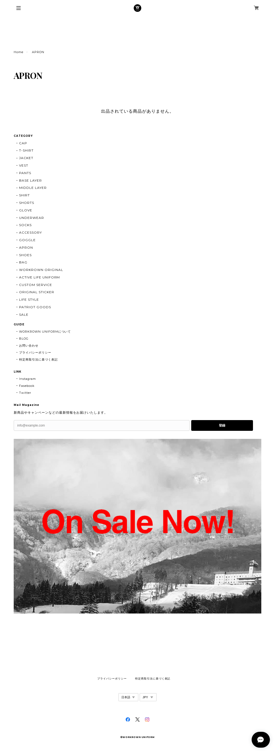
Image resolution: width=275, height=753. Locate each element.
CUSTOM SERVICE (35, 285)
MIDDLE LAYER (33, 188)
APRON (26, 247)
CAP (23, 143)
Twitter (25, 393)
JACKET (26, 158)
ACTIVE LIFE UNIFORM (39, 277)
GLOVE (25, 210)
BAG (23, 262)
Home (18, 52)
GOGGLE (27, 240)
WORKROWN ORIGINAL (41, 270)
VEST (23, 165)
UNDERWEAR (31, 218)
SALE (23, 315)
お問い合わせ (28, 345)
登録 (222, 425)
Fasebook (27, 386)
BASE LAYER (30, 180)
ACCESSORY (30, 232)
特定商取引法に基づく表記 (38, 359)
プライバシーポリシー (35, 352)
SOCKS (25, 225)
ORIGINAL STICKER (36, 292)
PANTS (25, 173)
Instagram (27, 379)
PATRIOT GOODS (35, 307)
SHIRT (24, 195)
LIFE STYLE (29, 299)
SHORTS (26, 203)
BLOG (23, 338)
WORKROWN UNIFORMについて (45, 331)
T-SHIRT (26, 150)
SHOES (25, 255)
